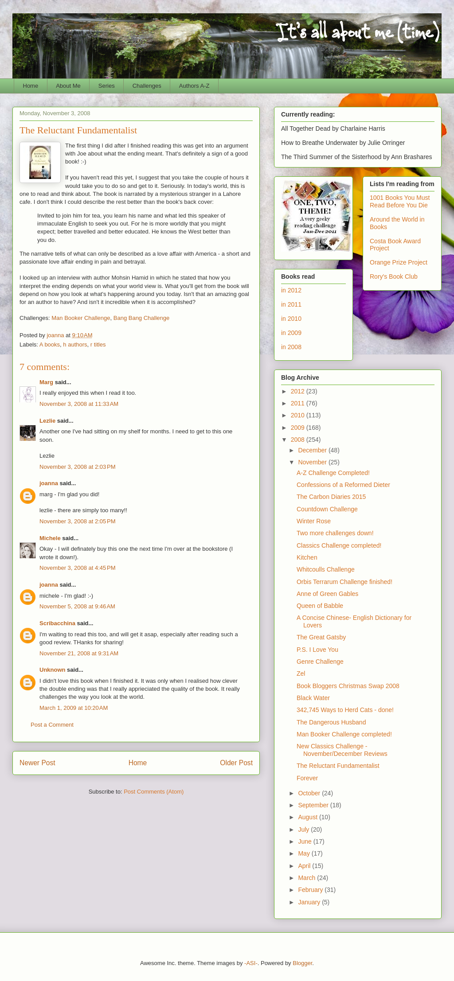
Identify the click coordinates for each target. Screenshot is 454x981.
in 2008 (291, 346)
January (310, 902)
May (304, 853)
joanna (48, 483)
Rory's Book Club (394, 276)
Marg (46, 382)
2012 (298, 391)
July (304, 829)
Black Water (313, 697)
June (305, 841)
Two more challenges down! (335, 533)
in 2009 (291, 332)
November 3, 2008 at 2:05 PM (77, 521)
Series (106, 85)
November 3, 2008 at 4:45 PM (77, 567)
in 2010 (291, 318)
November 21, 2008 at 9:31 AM (78, 653)
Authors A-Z (194, 85)
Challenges (147, 85)
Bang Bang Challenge (142, 318)
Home (31, 85)
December (313, 450)
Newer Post (37, 763)
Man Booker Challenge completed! (344, 734)
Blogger (302, 963)
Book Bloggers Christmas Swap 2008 (348, 685)
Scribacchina (57, 623)
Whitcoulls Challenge (326, 569)
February (311, 889)
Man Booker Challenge (80, 318)
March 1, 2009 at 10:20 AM (73, 708)
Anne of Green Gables (327, 593)
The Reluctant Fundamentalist (338, 765)
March (307, 877)
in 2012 (291, 290)
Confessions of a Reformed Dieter (343, 484)
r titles (98, 344)
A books (49, 344)
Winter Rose (314, 521)
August (308, 817)
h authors (75, 344)
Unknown (52, 669)
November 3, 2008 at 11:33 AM (78, 404)
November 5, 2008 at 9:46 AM (77, 606)
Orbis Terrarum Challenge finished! (344, 581)
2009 (298, 427)
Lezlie (47, 420)
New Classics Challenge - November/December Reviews (342, 750)
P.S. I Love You (317, 649)
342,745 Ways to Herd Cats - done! (345, 709)
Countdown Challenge (327, 509)
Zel (301, 673)
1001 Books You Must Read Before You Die (400, 201)
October (310, 793)
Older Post (236, 763)
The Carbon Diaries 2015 (331, 496)
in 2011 (291, 304)
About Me (68, 85)
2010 (298, 415)
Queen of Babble (320, 605)
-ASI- (251, 963)
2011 (298, 403)
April (305, 865)
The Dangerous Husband (331, 722)
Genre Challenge (320, 661)
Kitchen (307, 557)
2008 (298, 439)
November (313, 462)
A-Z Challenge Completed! (333, 472)
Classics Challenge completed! (339, 545)
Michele (50, 538)
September (314, 805)
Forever (307, 778)
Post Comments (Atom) (154, 791)
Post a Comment (52, 724)
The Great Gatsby (321, 637)
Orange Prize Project (398, 262)
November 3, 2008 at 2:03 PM (77, 466)
